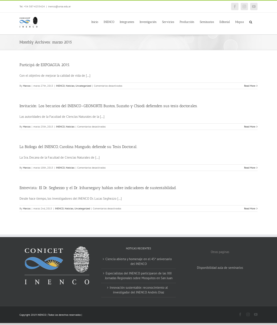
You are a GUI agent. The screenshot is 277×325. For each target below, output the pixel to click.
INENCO (60, 85)
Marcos (27, 85)
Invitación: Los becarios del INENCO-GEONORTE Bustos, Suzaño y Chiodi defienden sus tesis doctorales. (108, 106)
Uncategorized (83, 85)
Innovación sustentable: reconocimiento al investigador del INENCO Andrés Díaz (139, 290)
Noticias (70, 85)
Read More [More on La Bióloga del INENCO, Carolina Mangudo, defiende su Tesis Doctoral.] (249, 167)
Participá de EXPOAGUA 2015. (44, 64)
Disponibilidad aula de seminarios (220, 268)
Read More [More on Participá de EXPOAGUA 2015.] (249, 85)
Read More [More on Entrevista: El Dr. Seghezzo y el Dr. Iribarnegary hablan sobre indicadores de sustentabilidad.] (249, 208)
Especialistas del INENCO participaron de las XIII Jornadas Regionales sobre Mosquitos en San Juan (138, 275)
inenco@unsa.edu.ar (59, 6)
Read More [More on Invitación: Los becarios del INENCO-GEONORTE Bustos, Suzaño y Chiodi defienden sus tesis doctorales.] (249, 126)
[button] (250, 22)
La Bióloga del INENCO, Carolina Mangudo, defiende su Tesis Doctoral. (78, 146)
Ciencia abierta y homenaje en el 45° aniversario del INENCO (138, 261)
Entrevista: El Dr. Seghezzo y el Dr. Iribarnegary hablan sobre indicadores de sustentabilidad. (97, 187)
